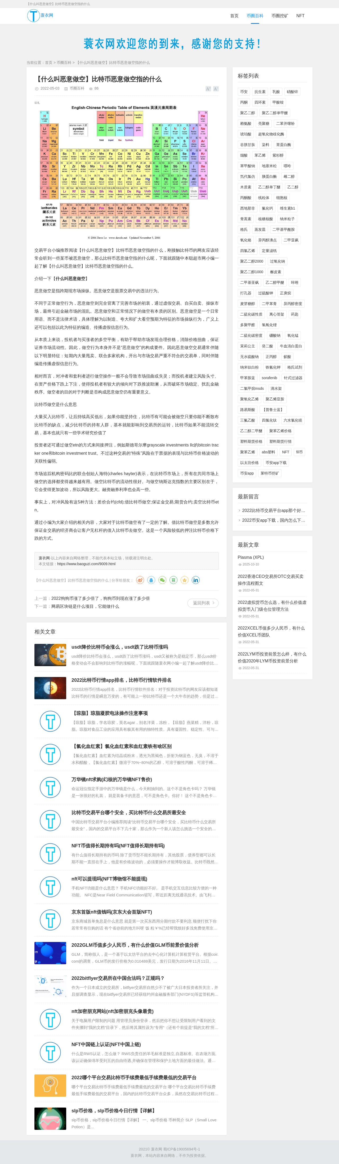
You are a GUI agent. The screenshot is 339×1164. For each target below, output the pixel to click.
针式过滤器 (293, 378)
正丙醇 (271, 357)
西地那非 (247, 208)
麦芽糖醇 (247, 304)
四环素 (260, 102)
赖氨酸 (245, 123)
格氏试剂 (294, 367)
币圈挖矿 (279, 16)
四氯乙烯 (247, 251)
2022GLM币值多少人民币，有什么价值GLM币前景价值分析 (135, 945)
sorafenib (269, 378)
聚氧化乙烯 (249, 399)
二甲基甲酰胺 (284, 229)
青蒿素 (245, 219)
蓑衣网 (39, 16)
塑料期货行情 (280, 441)
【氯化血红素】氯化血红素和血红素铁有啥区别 (122, 746)
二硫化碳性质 (251, 314)
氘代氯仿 (247, 176)
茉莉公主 (247, 346)
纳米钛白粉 (249, 367)
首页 (234, 16)
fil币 (299, 452)
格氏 (244, 229)
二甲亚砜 (291, 240)
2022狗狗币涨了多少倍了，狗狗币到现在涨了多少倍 (100, 598)
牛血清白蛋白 (291, 346)
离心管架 (276, 314)
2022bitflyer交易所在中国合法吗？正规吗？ (118, 978)
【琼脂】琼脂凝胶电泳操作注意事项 (110, 713)
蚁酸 (287, 357)
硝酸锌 (292, 92)
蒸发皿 (260, 229)
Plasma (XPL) (251, 557)
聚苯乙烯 (247, 452)
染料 (265, 145)
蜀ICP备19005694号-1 (181, 1149)
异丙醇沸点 (267, 240)
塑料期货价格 (251, 441)
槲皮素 (275, 272)
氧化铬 (245, 240)
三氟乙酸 (247, 420)
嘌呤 (287, 166)
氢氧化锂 (269, 325)
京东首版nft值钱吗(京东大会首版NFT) (112, 912)
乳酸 (276, 92)
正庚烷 (285, 293)
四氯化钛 (269, 420)
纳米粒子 (287, 219)
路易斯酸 (247, 410)
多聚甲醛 (247, 325)
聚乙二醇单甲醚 (275, 113)
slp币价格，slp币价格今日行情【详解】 (114, 1110)
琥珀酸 (245, 134)
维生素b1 (287, 208)
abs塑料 (268, 452)
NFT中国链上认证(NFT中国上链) (106, 1044)
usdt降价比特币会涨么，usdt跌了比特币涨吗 (120, 647)
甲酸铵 (278, 102)
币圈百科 (255, 16)
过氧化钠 (277, 261)
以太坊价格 (249, 463)
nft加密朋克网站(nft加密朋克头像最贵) (113, 1011)
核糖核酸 (265, 219)
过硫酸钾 (265, 293)
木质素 (245, 187)
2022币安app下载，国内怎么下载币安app (281, 520)
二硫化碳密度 (251, 335)
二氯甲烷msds (252, 388)
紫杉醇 (278, 155)
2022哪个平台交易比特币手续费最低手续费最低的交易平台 (134, 1077)
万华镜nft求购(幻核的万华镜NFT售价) (112, 779)
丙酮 (244, 102)
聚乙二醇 (247, 113)
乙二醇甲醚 (275, 282)
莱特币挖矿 (270, 473)
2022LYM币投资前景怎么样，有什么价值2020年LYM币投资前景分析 (272, 657)
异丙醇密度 (293, 304)
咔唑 (294, 282)
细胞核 (281, 198)
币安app (247, 473)
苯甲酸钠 (247, 166)
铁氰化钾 (273, 367)
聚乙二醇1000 (251, 272)
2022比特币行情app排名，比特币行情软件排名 (122, 680)
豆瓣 (173, 580)
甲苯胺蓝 (247, 378)
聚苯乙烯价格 (280, 431)
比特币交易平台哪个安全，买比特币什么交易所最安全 (129, 812)
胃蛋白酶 (283, 145)
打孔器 (245, 293)
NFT (300, 16)
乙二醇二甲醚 (251, 431)
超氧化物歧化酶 (271, 134)
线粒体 (263, 198)
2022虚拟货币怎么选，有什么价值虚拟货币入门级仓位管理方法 (272, 606)
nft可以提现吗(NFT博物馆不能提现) (109, 879)
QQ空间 (185, 580)
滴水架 (276, 388)
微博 (140, 580)
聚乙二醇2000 (251, 261)
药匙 (294, 314)
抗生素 (260, 92)
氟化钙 (267, 208)
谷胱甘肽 (247, 145)
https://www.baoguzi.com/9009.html (86, 564)
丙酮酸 (245, 198)
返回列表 (201, 603)
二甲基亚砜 (249, 282)
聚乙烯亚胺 (275, 399)
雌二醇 (289, 176)
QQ (151, 580)
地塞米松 (269, 166)
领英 (196, 580)
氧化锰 (292, 335)
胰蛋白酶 (269, 176)
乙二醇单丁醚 (269, 187)
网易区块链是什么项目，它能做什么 (85, 606)
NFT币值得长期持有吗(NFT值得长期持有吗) (118, 845)
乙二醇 (292, 187)
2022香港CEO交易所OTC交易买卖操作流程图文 (271, 580)
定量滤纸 (269, 251)
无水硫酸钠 (249, 357)
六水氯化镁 (293, 420)
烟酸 (244, 155)
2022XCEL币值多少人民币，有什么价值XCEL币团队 (271, 631)
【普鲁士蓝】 (273, 410)
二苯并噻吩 (285, 123)
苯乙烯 (260, 155)
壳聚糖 (263, 123)
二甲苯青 (269, 304)
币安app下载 (276, 463)
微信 (162, 580)
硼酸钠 (274, 335)
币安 (244, 92)
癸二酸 (267, 346)
